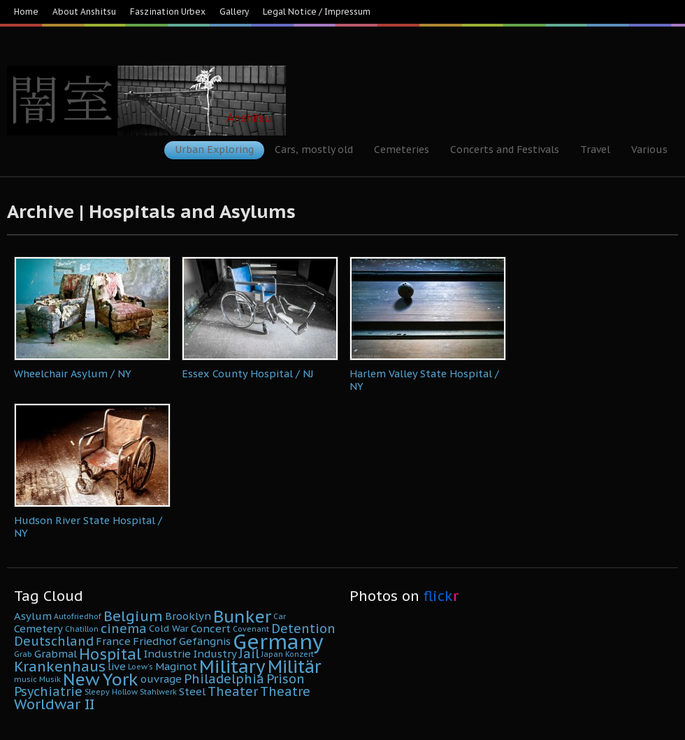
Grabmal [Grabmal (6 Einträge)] (55, 653)
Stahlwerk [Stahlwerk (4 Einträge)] (158, 692)
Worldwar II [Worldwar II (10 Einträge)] (54, 704)
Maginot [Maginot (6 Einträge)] (176, 666)
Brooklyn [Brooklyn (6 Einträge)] (188, 616)
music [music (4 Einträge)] (25, 679)
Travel (595, 149)
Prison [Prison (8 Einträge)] (285, 679)
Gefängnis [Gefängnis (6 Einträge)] (205, 641)
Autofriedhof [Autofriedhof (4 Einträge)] (77, 616)
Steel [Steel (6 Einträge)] (192, 691)
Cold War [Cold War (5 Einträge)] (169, 628)
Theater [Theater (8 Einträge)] (233, 691)
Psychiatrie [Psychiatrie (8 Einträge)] (48, 691)
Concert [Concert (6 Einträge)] (211, 628)
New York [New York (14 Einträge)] (100, 679)
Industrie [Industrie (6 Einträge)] (167, 653)
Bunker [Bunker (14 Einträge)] (242, 616)
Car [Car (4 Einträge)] (279, 616)
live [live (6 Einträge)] (117, 666)
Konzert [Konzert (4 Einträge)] (299, 654)
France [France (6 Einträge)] (113, 641)
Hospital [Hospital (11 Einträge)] (110, 654)
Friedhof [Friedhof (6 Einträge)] (155, 641)
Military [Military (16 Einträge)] (232, 666)
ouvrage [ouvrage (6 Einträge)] (161, 678)
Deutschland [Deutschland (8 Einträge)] (54, 641)
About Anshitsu (84, 11)
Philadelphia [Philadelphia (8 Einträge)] (224, 679)
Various (649, 149)
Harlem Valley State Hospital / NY (424, 380)
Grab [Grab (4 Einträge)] (23, 654)
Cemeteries (401, 149)
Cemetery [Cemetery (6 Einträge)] (38, 628)
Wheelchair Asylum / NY (72, 373)
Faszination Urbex (168, 11)
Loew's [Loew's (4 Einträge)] (140, 667)
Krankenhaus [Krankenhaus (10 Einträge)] (60, 666)
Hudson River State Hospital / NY (88, 526)
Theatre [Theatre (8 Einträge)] (285, 691)
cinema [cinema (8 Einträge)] (124, 629)
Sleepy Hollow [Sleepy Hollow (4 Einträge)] (111, 692)
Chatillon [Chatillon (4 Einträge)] (82, 629)
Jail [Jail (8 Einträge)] (249, 654)
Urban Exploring (214, 149)
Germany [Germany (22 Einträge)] (278, 641)
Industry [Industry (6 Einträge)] (215, 653)
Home (26, 11)
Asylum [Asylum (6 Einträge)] (33, 616)
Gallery (234, 11)
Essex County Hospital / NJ (248, 373)
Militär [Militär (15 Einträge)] (294, 666)
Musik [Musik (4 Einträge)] (50, 679)
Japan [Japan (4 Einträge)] (272, 654)
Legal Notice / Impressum (316, 11)
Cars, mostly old (314, 149)
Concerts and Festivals (504, 149)
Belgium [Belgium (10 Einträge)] (133, 616)
